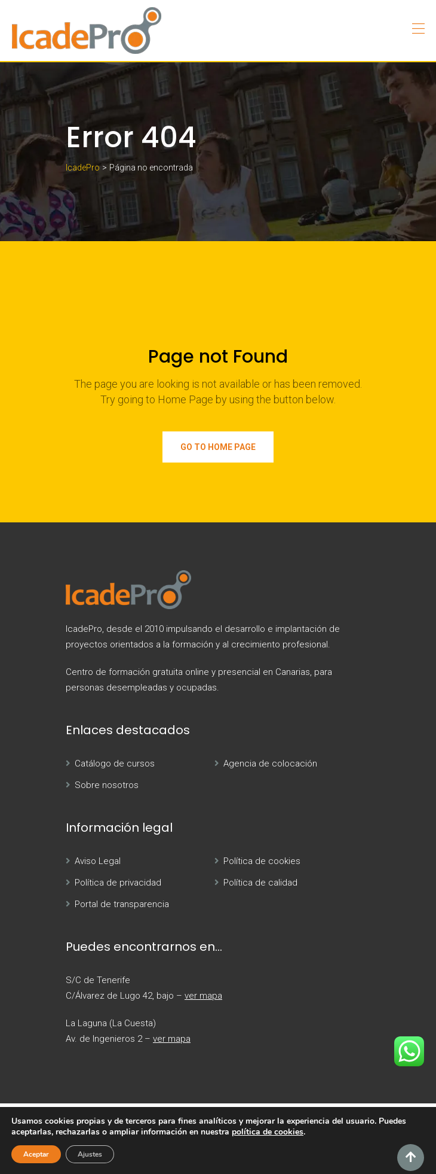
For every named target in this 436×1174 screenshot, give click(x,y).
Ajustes (90, 1154)
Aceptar (36, 1154)
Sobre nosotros (107, 785)
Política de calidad (260, 882)
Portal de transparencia (122, 904)
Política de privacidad (118, 882)
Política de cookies (261, 861)
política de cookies (267, 1131)
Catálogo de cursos (115, 763)
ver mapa (203, 995)
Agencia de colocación (270, 763)
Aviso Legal (98, 861)
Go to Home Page (218, 447)
